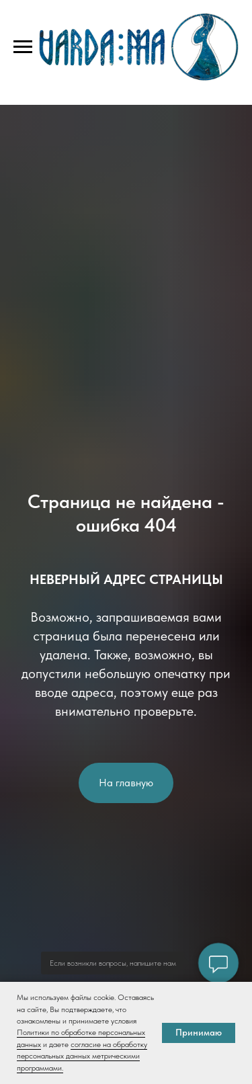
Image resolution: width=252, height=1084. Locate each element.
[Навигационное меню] (22, 47)
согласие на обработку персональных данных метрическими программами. (82, 1056)
